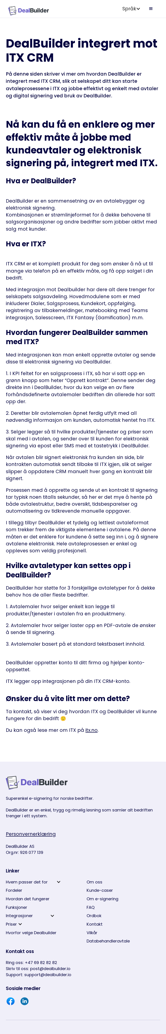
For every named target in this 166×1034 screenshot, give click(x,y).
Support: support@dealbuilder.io (38, 974)
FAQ (91, 907)
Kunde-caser (100, 890)
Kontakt (95, 924)
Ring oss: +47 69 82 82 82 (31, 962)
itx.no (91, 730)
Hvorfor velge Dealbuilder (31, 933)
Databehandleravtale (108, 941)
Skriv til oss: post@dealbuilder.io (38, 968)
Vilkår (92, 933)
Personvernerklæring (31, 834)
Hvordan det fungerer (27, 899)
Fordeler (14, 890)
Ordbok (94, 915)
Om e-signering (102, 899)
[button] (131, 9)
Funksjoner (16, 907)
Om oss (94, 882)
